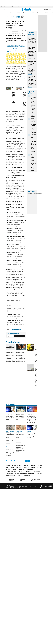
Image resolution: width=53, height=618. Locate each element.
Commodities (36, 193)
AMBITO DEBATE (35, 480)
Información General (11, 471)
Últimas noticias (16, 465)
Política (32, 12)
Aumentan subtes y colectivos (27, 6)
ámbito (7, 16)
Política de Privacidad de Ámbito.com (24, 473)
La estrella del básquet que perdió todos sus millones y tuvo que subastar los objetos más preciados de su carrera (20, 358)
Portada (8, 465)
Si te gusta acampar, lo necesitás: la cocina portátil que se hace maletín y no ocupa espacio (14, 95)
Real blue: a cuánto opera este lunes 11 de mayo (20, 435)
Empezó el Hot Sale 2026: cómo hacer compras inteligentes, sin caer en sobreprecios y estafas (16, 50)
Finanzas (25, 12)
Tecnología (37, 471)
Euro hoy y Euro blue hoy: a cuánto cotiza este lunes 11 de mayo (20, 448)
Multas (19, 475)
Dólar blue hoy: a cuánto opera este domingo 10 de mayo (31, 435)
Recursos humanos (18, 17)
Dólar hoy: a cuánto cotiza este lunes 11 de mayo (31, 71)
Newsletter (50, 12)
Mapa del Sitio (9, 473)
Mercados (18, 467)
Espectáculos (28, 471)
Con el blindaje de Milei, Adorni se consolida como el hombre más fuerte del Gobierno (33, 125)
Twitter (6, 460)
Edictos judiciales (10, 475)
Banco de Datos (10, 467)
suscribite (46, 9)
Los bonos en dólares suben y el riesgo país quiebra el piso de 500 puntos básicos (32, 40)
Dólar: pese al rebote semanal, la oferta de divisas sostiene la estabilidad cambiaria (10, 451)
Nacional (8, 469)
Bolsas (32, 193)
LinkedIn (14, 460)
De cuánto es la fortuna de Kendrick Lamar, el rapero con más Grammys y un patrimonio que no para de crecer (10, 357)
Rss (43, 471)
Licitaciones (26, 475)
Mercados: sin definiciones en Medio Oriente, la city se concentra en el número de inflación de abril (32, 81)
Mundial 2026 (10, 6)
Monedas (29, 193)
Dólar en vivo (17, 6)
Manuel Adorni (45, 6)
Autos (20, 471)
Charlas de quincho (37, 6)
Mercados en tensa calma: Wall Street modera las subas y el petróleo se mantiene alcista (33, 162)
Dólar (11, 12)
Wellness (39, 467)
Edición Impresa (30, 469)
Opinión (46, 12)
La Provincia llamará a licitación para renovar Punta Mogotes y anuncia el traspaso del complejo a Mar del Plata (32, 52)
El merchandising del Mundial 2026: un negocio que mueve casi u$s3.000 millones (16, 46)
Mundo (14, 469)
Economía (17, 12)
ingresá (50, 9)
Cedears (40, 193)
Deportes (21, 469)
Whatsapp (21, 460)
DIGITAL (11, 480)
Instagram (11, 460)
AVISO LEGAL (39, 473)
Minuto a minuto (31, 413)
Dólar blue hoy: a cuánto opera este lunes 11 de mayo (32, 63)
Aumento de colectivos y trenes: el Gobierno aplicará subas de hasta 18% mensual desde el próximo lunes (33, 144)
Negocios (39, 12)
